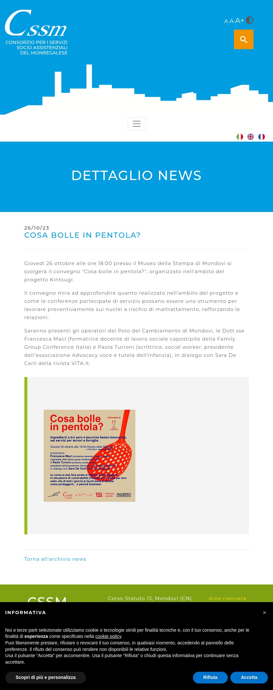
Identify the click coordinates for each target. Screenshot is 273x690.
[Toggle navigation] (137, 123)
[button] (264, 612)
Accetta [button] (249, 677)
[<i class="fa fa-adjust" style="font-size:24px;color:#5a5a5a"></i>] (249, 20)
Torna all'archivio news (55, 559)
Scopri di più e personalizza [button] (45, 677)
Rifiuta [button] (210, 677)
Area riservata (227, 598)
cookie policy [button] (108, 636)
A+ (239, 20)
